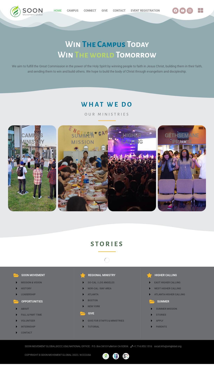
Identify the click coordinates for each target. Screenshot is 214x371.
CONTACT (119, 10)
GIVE (105, 10)
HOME (58, 10)
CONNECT (90, 10)
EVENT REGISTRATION (145, 10)
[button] (200, 11)
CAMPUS (72, 10)
